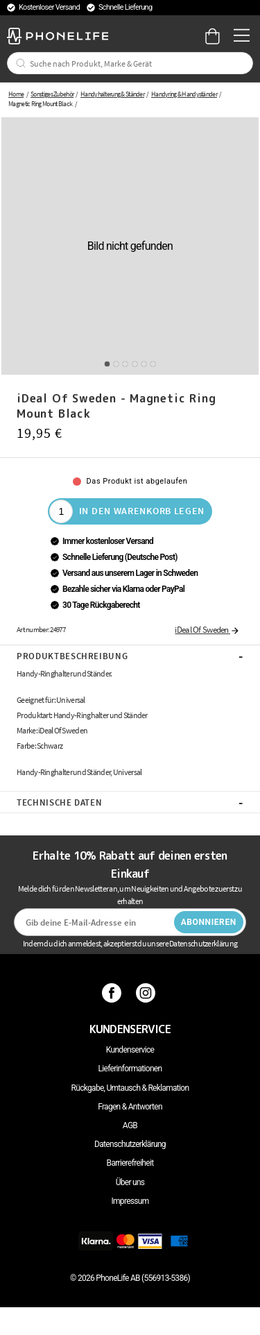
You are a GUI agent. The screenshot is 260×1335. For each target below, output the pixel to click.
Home (16, 94)
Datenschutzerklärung (130, 1144)
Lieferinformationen (130, 1068)
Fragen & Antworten (130, 1107)
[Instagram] (147, 993)
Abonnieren (208, 922)
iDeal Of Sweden (207, 630)
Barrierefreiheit (130, 1163)
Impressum (129, 1201)
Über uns (130, 1182)
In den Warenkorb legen (142, 510)
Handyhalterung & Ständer (112, 94)
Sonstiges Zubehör (52, 94)
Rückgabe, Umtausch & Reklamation (130, 1088)
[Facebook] (113, 993)
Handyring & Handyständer (184, 94)
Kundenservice (130, 1050)
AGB (130, 1125)
